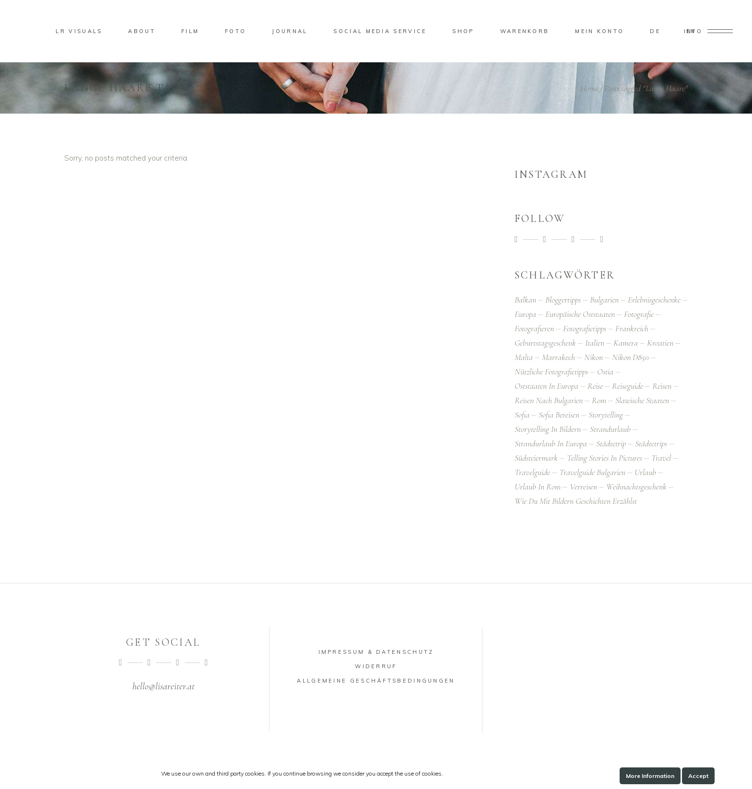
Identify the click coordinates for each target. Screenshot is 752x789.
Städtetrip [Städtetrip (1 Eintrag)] (611, 443)
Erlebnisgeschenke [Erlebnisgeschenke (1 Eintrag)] (654, 299)
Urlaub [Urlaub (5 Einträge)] (645, 472)
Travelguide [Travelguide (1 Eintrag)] (532, 472)
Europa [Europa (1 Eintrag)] (525, 314)
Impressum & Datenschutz (376, 652)
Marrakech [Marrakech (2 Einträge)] (558, 357)
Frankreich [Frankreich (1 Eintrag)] (631, 328)
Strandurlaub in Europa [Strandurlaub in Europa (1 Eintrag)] (551, 443)
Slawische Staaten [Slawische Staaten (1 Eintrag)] (642, 400)
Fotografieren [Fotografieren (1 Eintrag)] (534, 328)
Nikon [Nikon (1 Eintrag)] (593, 357)
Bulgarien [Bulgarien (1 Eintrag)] (604, 299)
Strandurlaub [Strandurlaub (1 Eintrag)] (610, 429)
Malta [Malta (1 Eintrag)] (524, 357)
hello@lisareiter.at (163, 686)
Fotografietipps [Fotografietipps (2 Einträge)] (584, 328)
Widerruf (376, 666)
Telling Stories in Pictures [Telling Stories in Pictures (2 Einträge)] (604, 458)
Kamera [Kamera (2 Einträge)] (625, 342)
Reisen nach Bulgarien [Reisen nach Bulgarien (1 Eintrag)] (549, 400)
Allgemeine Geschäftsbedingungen (376, 680)
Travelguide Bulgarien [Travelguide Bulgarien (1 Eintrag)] (592, 472)
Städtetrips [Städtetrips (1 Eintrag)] (651, 443)
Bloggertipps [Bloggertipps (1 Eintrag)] (563, 299)
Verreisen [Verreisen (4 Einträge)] (583, 486)
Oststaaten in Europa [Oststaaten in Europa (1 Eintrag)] (546, 386)
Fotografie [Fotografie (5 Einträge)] (639, 314)
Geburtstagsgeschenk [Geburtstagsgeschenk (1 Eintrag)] (545, 342)
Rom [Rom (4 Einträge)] (599, 400)
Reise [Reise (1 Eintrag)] (595, 386)
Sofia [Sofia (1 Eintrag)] (522, 414)
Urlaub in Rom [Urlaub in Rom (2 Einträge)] (538, 486)
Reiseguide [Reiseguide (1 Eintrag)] (627, 386)
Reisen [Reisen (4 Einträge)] (661, 386)
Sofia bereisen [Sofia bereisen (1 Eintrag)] (559, 414)
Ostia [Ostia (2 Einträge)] (605, 371)
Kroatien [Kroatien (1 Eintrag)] (660, 342)
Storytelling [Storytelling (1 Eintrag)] (605, 414)
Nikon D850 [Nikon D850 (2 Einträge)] (630, 357)
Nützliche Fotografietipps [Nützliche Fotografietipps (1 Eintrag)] (551, 371)
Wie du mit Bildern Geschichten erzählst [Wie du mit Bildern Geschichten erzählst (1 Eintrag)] (576, 501)
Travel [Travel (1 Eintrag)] (661, 458)
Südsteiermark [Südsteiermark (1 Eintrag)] (536, 458)
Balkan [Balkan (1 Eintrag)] (525, 299)
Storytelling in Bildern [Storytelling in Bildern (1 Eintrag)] (548, 429)
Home (589, 88)
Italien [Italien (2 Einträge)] (594, 342)
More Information (650, 775)
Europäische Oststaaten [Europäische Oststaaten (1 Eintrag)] (580, 314)
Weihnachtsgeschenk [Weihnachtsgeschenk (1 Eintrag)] (636, 486)
